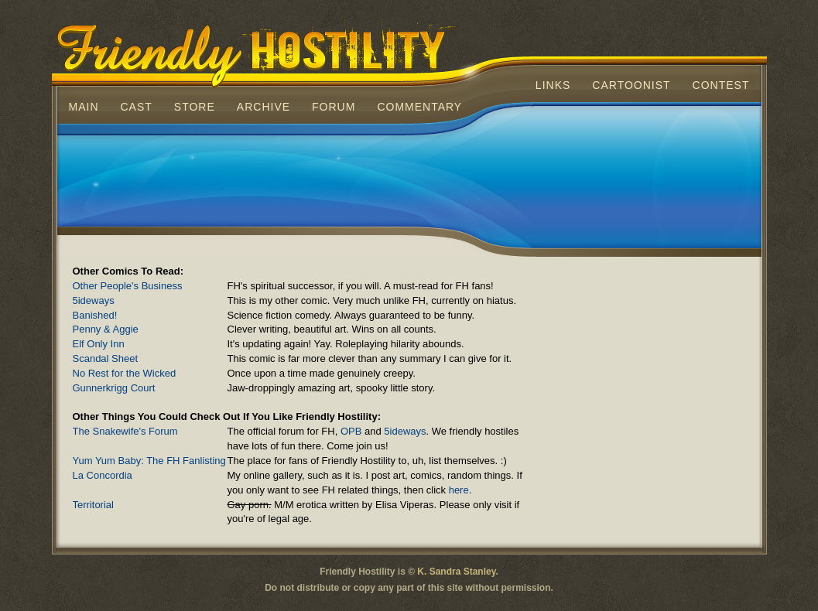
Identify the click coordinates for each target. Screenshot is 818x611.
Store (194, 107)
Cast (136, 107)
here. (460, 490)
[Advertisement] (409, 181)
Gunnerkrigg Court (305, 388)
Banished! (305, 316)
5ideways (305, 301)
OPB (351, 431)
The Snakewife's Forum (305, 432)
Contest (721, 85)
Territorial (305, 505)
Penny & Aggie (305, 330)
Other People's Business (305, 286)
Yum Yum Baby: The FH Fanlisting (305, 461)
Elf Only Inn (305, 344)
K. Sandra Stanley (456, 571)
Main (84, 107)
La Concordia (305, 476)
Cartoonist (631, 85)
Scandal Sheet (305, 359)
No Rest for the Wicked (305, 374)
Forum (333, 107)
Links (553, 85)
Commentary (419, 107)
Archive (263, 107)
